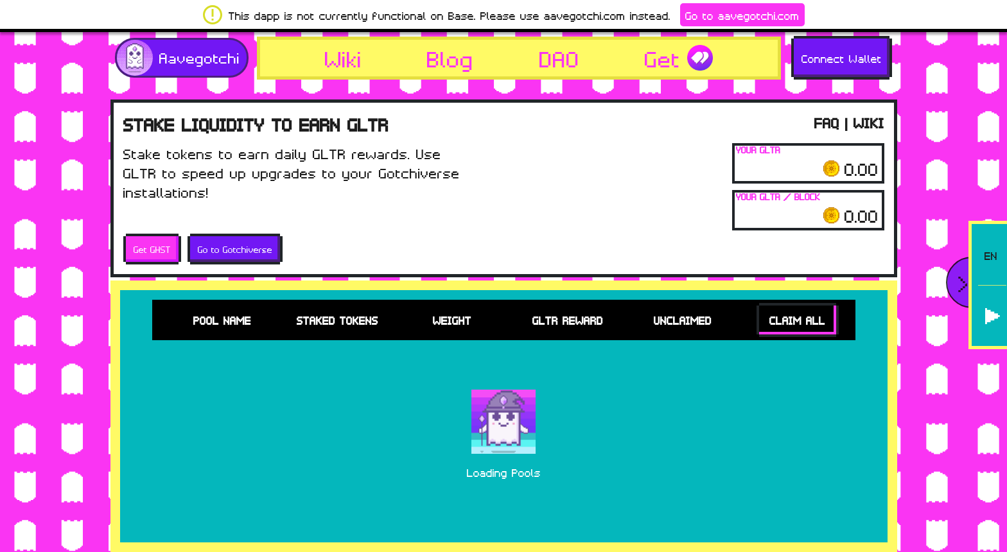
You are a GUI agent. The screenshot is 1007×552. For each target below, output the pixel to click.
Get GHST (152, 249)
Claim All (797, 320)
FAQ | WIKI (849, 122)
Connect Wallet (841, 58)
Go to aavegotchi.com (742, 15)
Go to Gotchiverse (235, 249)
